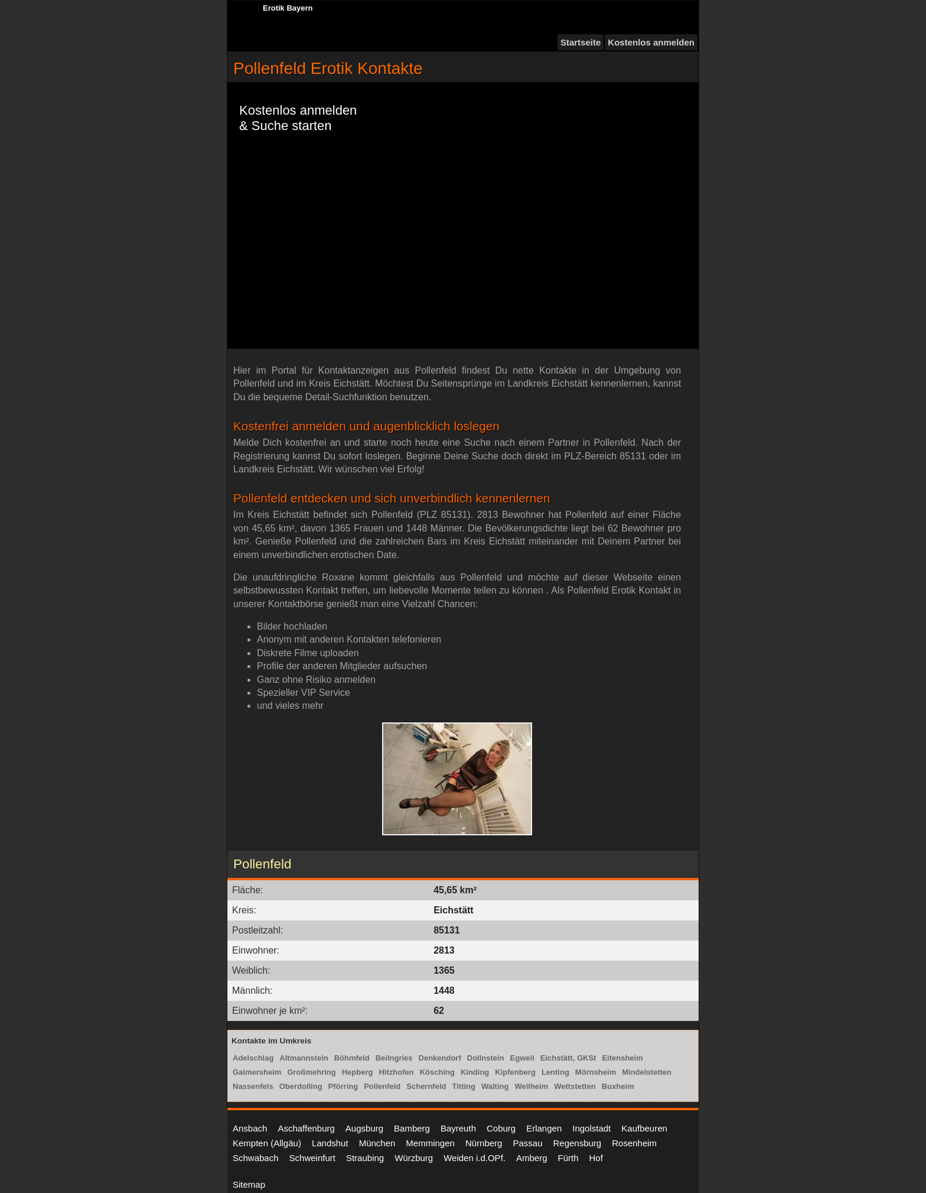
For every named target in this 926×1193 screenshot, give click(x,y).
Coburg (501, 1128)
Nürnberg (484, 1143)
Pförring (343, 1086)
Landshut (330, 1143)
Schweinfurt (312, 1158)
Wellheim (531, 1086)
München (377, 1143)
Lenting (555, 1072)
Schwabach (256, 1158)
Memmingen (430, 1143)
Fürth (568, 1158)
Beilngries (394, 1057)
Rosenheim (634, 1143)
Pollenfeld (382, 1086)
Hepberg (357, 1072)
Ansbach (250, 1128)
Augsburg (364, 1128)
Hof (596, 1158)
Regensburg (577, 1143)
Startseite (580, 42)
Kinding (475, 1072)
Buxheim (618, 1086)
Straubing (365, 1158)
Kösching (437, 1072)
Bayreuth (458, 1128)
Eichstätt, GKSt (568, 1057)
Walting (494, 1086)
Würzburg (413, 1158)
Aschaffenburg (306, 1128)
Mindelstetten (646, 1072)
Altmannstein (303, 1057)
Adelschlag (253, 1057)
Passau (527, 1143)
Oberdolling (300, 1086)
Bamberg (412, 1128)
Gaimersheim (257, 1072)
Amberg (531, 1158)
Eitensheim (622, 1057)
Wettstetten (575, 1086)
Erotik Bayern (288, 8)
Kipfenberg (515, 1072)
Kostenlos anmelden (651, 42)
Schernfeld (426, 1086)
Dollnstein (485, 1057)
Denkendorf (440, 1057)
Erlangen (544, 1128)
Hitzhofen (396, 1072)
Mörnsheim (595, 1072)
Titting (463, 1086)
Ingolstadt (591, 1128)
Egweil (522, 1057)
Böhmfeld (352, 1057)
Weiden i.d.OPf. (475, 1158)
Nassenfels (253, 1086)
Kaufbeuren (644, 1128)
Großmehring (311, 1072)
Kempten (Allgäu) (267, 1143)
